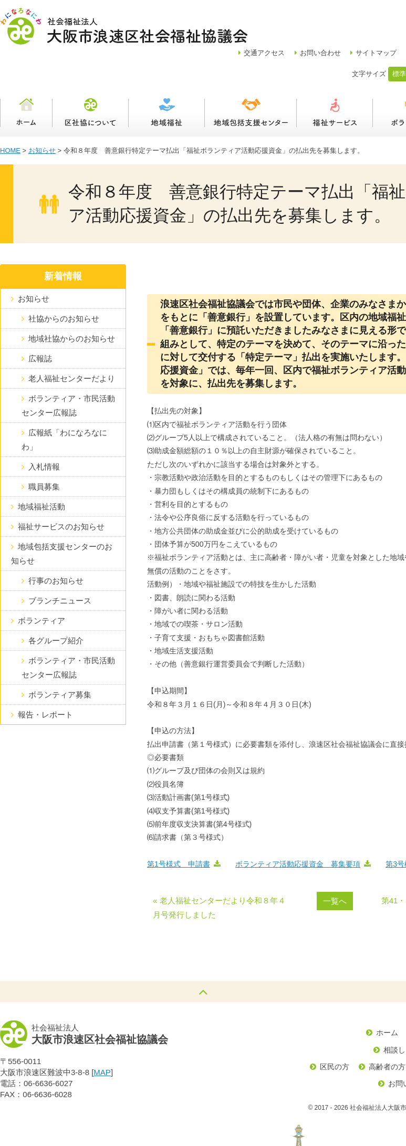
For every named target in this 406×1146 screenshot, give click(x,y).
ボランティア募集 (59, 657)
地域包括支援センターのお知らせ (61, 516)
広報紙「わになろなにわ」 (64, 402)
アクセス (294, 16)
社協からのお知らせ (63, 281)
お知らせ (42, 114)
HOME (10, 114)
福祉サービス (335, 76)
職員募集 (44, 449)
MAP (102, 1035)
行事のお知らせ (56, 543)
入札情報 (44, 429)
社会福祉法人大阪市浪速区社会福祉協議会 (123, 26)
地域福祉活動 (41, 469)
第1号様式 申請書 (178, 827)
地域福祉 (167, 76)
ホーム (26, 76)
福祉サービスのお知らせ (61, 489)
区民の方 (334, 1030)
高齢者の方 (387, 1030)
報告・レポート (45, 677)
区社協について (91, 76)
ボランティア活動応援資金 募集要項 (297, 827)
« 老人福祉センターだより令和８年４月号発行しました (219, 870)
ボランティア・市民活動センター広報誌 (68, 368)
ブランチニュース (59, 563)
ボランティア (41, 583)
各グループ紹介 (56, 603)
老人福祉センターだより (71, 341)
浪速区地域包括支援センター (251, 76)
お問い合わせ (350, 16)
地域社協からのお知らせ (71, 301)
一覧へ (335, 864)
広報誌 (40, 321)
